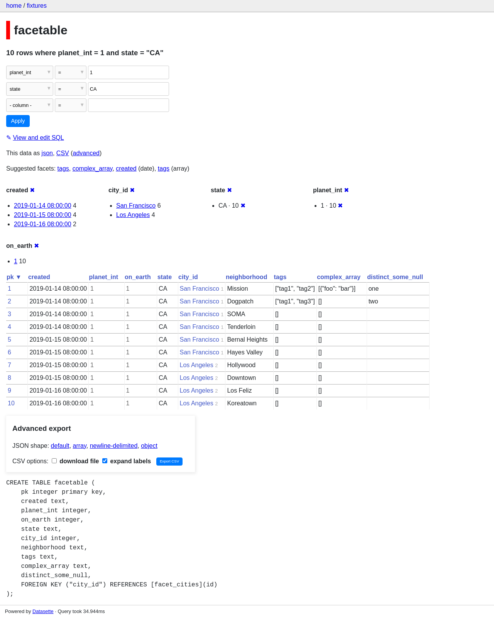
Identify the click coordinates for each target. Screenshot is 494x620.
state (164, 277)
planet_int (103, 277)
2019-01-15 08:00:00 (42, 215)
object (149, 445)
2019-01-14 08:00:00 (42, 205)
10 (11, 403)
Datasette (43, 611)
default (60, 445)
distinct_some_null (395, 277)
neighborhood (246, 277)
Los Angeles (133, 215)
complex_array (93, 168)
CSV (62, 153)
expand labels (126, 461)
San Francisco (136, 205)
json (47, 153)
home (14, 5)
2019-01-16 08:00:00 (42, 224)
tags (63, 168)
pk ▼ (14, 277)
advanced (86, 153)
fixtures (37, 5)
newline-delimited (114, 445)
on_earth (138, 277)
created (126, 168)
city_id (188, 277)
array (79, 445)
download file (75, 461)
